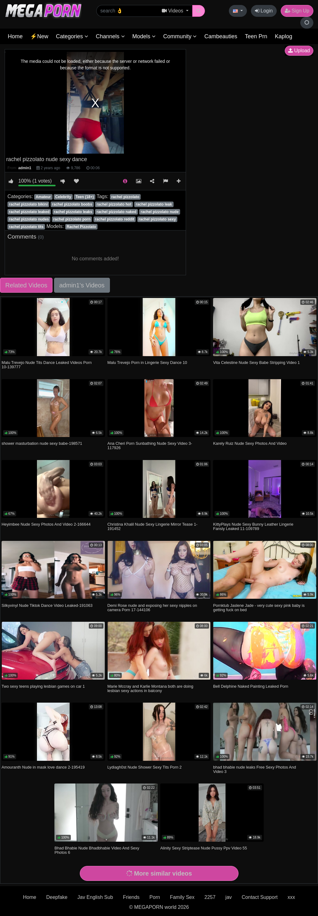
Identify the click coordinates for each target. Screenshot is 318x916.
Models (144, 36)
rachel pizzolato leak (154, 204)
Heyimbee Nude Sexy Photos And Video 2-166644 (46, 524)
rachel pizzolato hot (114, 204)
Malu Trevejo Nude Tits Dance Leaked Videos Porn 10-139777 (47, 364)
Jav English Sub (95, 897)
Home (15, 36)
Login (264, 10)
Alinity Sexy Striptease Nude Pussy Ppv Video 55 (203, 848)
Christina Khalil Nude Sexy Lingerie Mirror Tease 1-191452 (152, 526)
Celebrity (63, 197)
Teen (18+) (84, 197)
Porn (154, 897)
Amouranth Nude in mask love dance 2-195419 (43, 767)
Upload (299, 50)
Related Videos (26, 285)
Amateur (43, 197)
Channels (110, 36)
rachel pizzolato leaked (29, 212)
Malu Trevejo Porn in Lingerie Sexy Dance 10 (147, 362)
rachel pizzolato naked (116, 212)
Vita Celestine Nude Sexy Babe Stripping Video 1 (256, 362)
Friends (131, 897)
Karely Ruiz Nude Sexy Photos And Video (250, 443)
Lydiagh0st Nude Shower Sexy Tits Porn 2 (144, 767)
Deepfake (57, 897)
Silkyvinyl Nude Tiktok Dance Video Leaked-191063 (47, 605)
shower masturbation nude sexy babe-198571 (42, 443)
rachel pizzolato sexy (157, 219)
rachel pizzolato (125, 197)
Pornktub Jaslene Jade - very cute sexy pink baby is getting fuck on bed (258, 607)
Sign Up (297, 10)
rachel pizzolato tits (26, 227)
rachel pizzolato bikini (28, 204)
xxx (291, 897)
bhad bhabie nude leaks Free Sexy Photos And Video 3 (254, 769)
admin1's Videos (82, 285)
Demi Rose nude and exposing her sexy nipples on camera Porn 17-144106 (152, 607)
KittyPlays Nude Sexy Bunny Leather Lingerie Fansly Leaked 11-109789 (253, 526)
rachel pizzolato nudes (29, 219)
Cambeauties (220, 36)
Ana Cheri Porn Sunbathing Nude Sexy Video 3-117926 (149, 445)
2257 (210, 897)
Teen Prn (256, 36)
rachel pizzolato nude (160, 212)
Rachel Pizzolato (81, 227)
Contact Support (260, 897)
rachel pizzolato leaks (73, 212)
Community (180, 36)
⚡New (39, 36)
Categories (72, 36)
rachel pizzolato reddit (114, 219)
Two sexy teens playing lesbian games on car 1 (43, 686)
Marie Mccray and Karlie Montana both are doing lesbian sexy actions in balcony (150, 688)
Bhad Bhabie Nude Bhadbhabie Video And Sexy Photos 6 (96, 850)
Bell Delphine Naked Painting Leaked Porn (250, 686)
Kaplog (283, 36)
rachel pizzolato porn (72, 219)
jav (228, 897)
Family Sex (182, 897)
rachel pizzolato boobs (72, 204)
